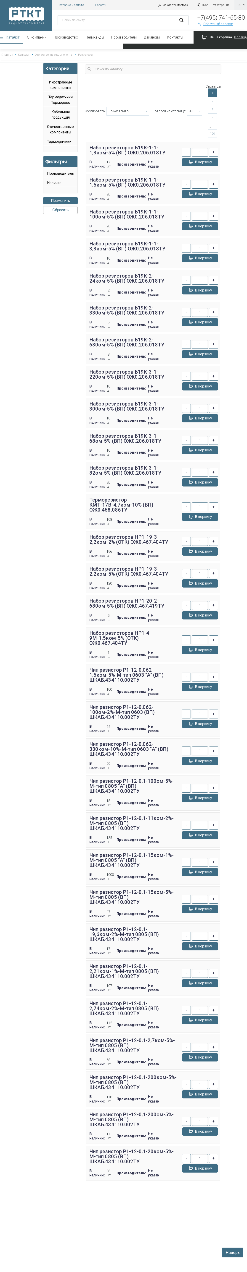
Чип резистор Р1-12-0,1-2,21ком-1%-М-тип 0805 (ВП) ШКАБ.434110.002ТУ (124, 971)
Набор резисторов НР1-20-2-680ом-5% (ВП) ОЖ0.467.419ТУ (126, 603)
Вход (202, 5)
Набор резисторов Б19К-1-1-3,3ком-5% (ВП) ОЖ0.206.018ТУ (127, 246)
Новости (100, 5)
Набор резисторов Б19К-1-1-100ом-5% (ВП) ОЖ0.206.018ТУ (126, 214)
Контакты (175, 37)
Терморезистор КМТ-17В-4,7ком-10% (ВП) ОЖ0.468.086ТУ (121, 505)
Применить (60, 201)
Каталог (13, 37)
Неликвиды (95, 37)
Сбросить (60, 210)
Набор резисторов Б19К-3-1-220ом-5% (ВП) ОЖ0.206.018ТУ (126, 374)
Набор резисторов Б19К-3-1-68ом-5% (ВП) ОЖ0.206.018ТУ (125, 438)
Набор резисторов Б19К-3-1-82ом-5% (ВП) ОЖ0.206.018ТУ (125, 470)
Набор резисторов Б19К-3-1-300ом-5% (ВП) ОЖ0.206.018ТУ (126, 406)
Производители (124, 37)
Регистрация (220, 5)
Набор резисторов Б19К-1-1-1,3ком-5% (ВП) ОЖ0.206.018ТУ (127, 150)
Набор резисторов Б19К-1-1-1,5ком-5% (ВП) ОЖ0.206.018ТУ (127, 182)
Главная (7, 54)
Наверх (233, 1252)
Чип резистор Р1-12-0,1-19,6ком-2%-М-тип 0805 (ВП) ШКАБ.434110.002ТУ (124, 934)
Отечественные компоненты (54, 54)
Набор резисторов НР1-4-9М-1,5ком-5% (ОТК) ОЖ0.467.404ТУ (120, 638)
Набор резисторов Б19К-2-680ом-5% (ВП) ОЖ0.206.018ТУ (126, 342)
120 (212, 133)
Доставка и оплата (71, 5)
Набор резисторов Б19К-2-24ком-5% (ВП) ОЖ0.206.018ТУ (126, 278)
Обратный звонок (215, 24)
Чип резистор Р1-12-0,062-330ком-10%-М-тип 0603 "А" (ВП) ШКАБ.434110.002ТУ (128, 749)
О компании (36, 37)
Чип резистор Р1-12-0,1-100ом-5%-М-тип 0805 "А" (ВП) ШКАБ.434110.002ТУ (131, 786)
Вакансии (152, 37)
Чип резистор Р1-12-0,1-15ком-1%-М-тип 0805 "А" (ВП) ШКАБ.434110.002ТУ (131, 860)
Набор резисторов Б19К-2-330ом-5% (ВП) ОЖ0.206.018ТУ (126, 310)
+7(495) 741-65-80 (221, 17)
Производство (66, 37)
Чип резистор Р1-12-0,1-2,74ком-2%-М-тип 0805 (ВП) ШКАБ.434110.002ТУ (124, 1008)
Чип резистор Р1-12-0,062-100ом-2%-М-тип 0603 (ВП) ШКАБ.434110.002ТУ (121, 712)
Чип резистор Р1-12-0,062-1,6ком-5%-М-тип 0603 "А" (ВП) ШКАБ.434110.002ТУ (126, 675)
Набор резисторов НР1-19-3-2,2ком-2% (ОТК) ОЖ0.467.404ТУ (128, 539)
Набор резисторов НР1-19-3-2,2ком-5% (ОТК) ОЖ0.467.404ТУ (128, 571)
